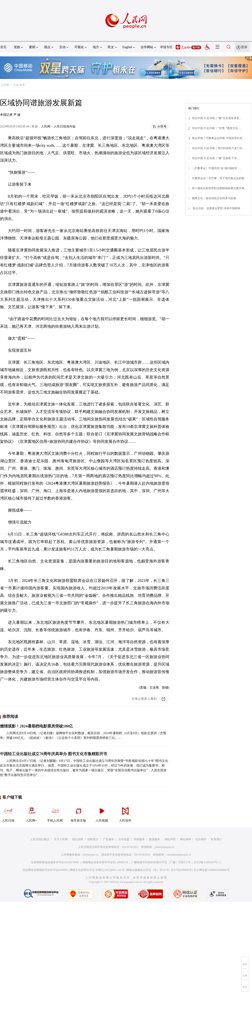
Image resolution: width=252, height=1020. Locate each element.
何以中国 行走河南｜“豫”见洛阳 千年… (216, 158)
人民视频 (102, 813)
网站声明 (170, 839)
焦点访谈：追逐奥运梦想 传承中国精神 (216, 208)
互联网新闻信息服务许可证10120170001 (55, 862)
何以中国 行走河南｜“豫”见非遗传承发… (217, 118)
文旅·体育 (19, 84)
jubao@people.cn (164, 847)
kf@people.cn (90, 854)
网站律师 (185, 839)
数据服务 (154, 839)
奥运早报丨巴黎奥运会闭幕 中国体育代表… (218, 138)
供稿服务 (139, 839)
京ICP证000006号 (181, 870)
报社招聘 (77, 839)
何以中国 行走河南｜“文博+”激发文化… (216, 128)
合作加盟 (123, 839)
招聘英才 (92, 839)
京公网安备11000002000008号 (211, 870)
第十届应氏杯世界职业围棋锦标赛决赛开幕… (219, 188)
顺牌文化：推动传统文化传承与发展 (214, 198)
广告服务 (108, 839)
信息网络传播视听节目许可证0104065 (45, 870)
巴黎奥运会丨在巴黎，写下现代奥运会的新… (219, 178)
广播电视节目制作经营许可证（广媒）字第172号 (161, 862)
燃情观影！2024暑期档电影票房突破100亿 (36, 726)
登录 (244, 47)
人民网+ (31, 813)
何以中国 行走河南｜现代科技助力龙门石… (218, 148)
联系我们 (216, 839)
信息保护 (200, 839)
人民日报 (8, 813)
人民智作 (125, 813)
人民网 (5, 84)
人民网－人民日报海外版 (58, 126)
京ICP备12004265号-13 (207, 862)
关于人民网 (61, 839)
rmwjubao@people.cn (179, 854)
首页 (3, 47)
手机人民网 (55, 813)
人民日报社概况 (39, 839)
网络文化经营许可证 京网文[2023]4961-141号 (97, 870)
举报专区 (166, 47)
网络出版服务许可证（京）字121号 (147, 870)
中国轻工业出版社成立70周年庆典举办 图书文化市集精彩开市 (53, 754)
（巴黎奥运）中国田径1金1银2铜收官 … (216, 168)
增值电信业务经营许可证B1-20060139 (105, 862)
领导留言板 (78, 813)
